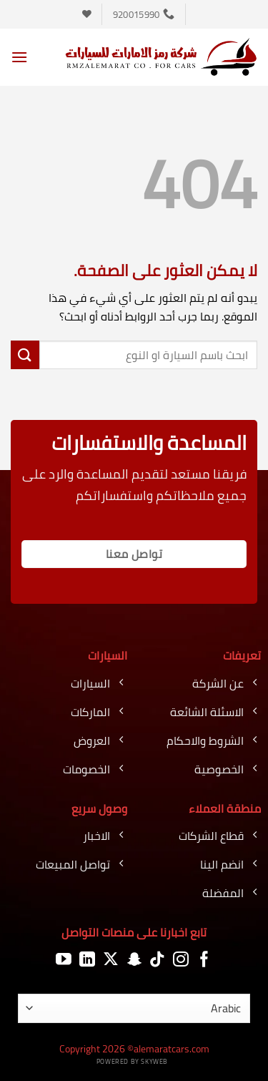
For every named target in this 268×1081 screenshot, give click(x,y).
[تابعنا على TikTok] (157, 959)
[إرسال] (25, 354)
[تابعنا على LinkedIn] (87, 959)
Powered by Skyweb (132, 1061)
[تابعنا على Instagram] (181, 959)
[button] (19, 56)
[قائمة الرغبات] (86, 14)
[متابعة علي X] (111, 959)
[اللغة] (134, 1008)
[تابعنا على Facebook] (204, 959)
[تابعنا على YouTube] (63, 959)
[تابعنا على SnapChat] (134, 959)
